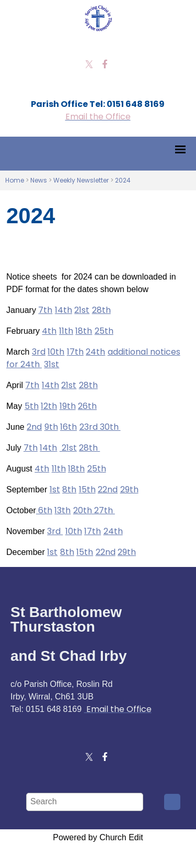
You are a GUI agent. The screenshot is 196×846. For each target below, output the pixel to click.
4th (49, 331)
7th (45, 310)
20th (82, 510)
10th (56, 352)
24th (95, 352)
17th (75, 352)
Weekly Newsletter (81, 180)
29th (129, 489)
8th (69, 489)
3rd (38, 352)
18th (83, 331)
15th (87, 489)
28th (101, 310)
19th (68, 406)
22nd (108, 489)
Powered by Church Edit (98, 837)
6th (44, 510)
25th (104, 331)
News (38, 180)
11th (66, 331)
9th (51, 427)
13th (62, 510)
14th (63, 310)
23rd (88, 427)
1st (55, 489)
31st (51, 364)
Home (14, 180)
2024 (123, 180)
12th (49, 406)
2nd (34, 427)
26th (87, 406)
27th (103, 510)
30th (109, 427)
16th (68, 427)
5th (32, 406)
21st (81, 310)
